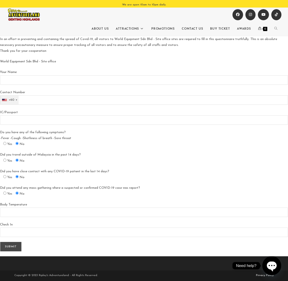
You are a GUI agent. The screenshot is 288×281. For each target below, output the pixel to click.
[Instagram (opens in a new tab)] (250, 14)
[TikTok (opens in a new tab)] (276, 14)
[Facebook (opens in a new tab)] (237, 14)
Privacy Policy (265, 275)
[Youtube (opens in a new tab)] (263, 14)
